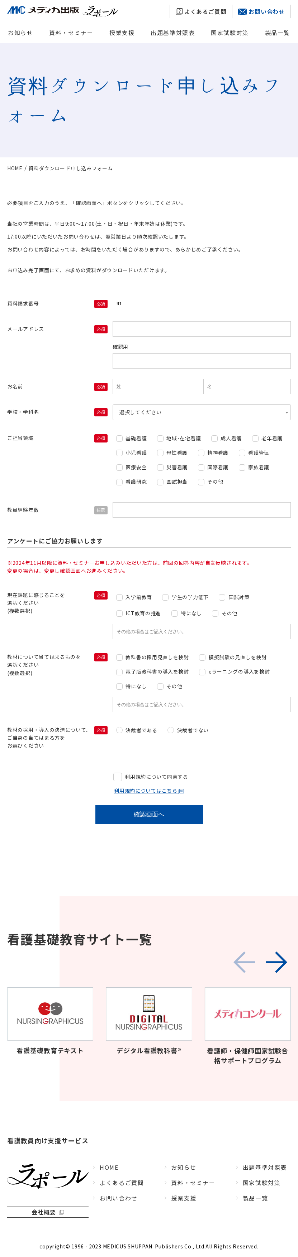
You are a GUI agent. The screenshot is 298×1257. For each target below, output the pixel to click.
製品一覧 (277, 32)
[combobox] (202, 412)
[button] (276, 962)
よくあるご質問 (201, 11)
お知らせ (20, 32)
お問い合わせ (261, 11)
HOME (109, 1167)
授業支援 (121, 32)
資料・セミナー (71, 32)
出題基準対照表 (173, 32)
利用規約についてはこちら (149, 790)
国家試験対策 (230, 32)
